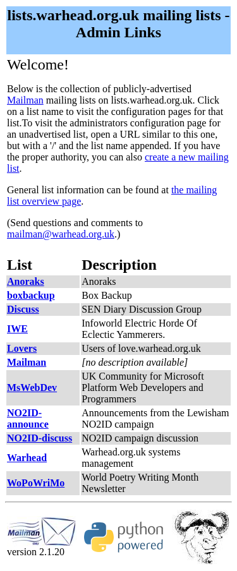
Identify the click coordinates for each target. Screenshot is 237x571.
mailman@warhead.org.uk (60, 234)
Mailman (25, 100)
